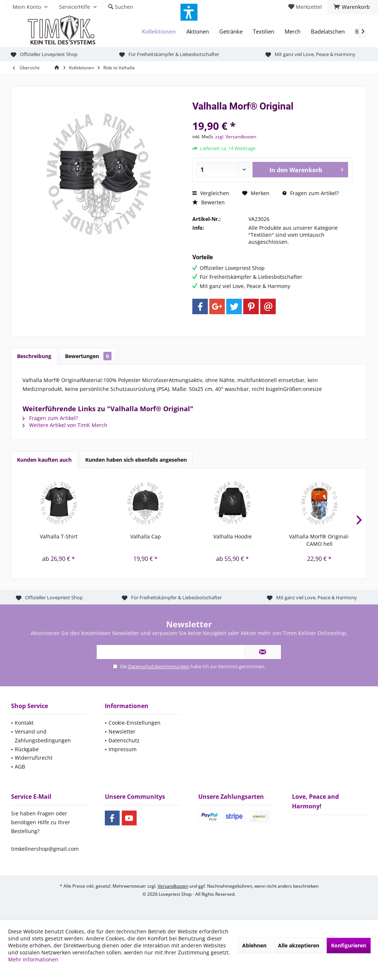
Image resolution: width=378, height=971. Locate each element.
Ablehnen (254, 945)
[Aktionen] (197, 31)
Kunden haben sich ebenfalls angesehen (136, 459)
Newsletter (122, 731)
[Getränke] (231, 31)
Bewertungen (88, 356)
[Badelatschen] (328, 31)
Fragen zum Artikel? (310, 193)
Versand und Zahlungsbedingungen (43, 736)
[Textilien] (263, 31)
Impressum (123, 749)
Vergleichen (210, 193)
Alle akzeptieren (298, 945)
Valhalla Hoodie (232, 536)
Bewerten (208, 202)
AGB (20, 766)
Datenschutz (124, 740)
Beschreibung (34, 356)
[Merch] (292, 31)
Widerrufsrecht (33, 757)
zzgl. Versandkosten (235, 136)
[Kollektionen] (159, 31)
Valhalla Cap (145, 536)
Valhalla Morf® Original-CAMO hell (319, 540)
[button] (189, 12)
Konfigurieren (348, 945)
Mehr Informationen (33, 959)
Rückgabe (27, 749)
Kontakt (24, 722)
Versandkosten (173, 886)
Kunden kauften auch (44, 459)
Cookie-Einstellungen (135, 722)
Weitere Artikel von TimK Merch (65, 425)
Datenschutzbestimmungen (158, 666)
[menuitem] (352, 7)
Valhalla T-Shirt (59, 536)
